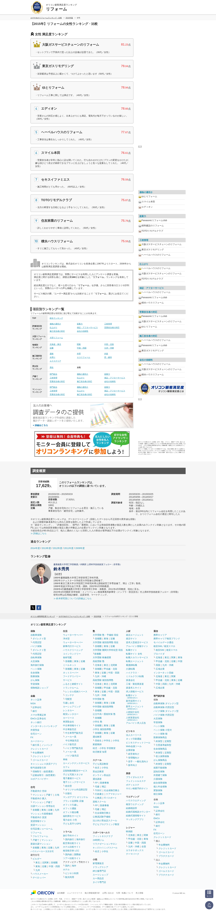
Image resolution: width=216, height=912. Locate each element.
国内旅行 (69, 839)
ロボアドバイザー (39, 779)
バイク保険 (36, 646)
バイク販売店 (69, 744)
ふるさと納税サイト (73, 684)
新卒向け (132, 765)
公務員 (98, 798)
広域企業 (160, 669)
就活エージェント (135, 635)
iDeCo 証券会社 (38, 718)
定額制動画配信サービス (75, 770)
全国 (143, 846)
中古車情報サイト (72, 725)
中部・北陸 (109, 344)
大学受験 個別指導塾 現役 (105, 642)
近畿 (51, 348)
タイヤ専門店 (99, 882)
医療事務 (104, 782)
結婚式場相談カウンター (138, 811)
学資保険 (35, 684)
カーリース (68, 718)
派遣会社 (130, 680)
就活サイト (131, 638)
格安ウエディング (135, 804)
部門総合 (53, 374)
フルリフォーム (40, 836)
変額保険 (157, 790)
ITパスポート (110, 798)
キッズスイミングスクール (105, 847)
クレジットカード (39, 749)
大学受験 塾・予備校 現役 (105, 635)
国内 (67, 865)
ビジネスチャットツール (138, 742)
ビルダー (37, 858)
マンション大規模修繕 (42, 813)
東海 (43, 810)
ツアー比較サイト (72, 858)
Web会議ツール (134, 746)
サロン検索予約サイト (137, 788)
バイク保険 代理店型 (163, 715)
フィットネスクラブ (103, 836)
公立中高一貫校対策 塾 (104, 714)
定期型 (168, 741)
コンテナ (69, 695)
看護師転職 (131, 665)
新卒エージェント (135, 707)
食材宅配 (67, 657)
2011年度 (68, 548)
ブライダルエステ (135, 777)
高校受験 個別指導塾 (103, 680)
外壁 (79, 354)
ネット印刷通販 (133, 739)
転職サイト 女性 (134, 654)
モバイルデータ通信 (163, 642)
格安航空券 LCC (71, 850)
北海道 (98, 665)
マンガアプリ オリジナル (75, 797)
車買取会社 (68, 721)
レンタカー (68, 710)
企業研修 (130, 750)
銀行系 (36, 745)
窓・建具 (108, 357)
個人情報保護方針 (92, 893)
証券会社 (37, 707)
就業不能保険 (160, 767)
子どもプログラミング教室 (106, 824)
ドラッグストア (100, 867)
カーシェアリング (72, 706)
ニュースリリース (74, 893)
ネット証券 (36, 699)
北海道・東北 (55, 344)
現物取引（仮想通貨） (44, 771)
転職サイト (131, 650)
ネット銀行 (36, 722)
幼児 (97, 767)
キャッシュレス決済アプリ (44, 764)
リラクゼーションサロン (105, 844)
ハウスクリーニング (73, 650)
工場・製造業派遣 (135, 684)
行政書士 (99, 794)
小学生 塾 (97, 721)
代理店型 (37, 642)
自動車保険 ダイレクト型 (165, 703)
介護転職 (130, 669)
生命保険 (35, 672)
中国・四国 (81, 348)
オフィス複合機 (70, 812)
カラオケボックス (135, 850)
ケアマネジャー (114, 794)
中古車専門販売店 (74, 733)
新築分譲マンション (40, 844)
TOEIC (98, 790)
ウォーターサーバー (73, 635)
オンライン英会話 (101, 775)
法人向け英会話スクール (105, 820)
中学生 (107, 740)
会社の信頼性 (82, 331)
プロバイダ (159, 654)
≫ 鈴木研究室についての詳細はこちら (72, 598)
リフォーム (36, 832)
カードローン (37, 741)
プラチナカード (166, 856)
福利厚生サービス (72, 816)
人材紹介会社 (132, 713)
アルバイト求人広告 (136, 723)
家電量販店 (98, 863)
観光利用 (69, 877)
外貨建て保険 (160, 775)
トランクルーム (70, 687)
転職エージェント (135, 661)
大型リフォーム (56, 338)
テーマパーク (132, 854)
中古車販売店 (69, 729)
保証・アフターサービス (87, 327)
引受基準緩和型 (163, 745)
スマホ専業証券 (38, 715)
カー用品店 (98, 878)
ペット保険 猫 (160, 733)
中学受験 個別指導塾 (103, 706)
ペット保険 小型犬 (162, 730)
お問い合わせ (108, 893)
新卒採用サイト (133, 702)
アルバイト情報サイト (137, 646)
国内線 (68, 854)
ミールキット (69, 665)
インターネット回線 (163, 672)
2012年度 (57, 548)
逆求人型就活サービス (137, 642)
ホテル (66, 869)
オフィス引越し (70, 805)
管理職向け (133, 757)
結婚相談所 (131, 808)
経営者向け (133, 754)
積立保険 (157, 794)
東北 (37, 862)
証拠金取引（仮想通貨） (45, 775)
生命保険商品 (160, 749)
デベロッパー (39, 877)
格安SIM (160, 650)
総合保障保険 (160, 782)
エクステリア (55, 361)
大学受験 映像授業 (102, 657)
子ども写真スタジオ (73, 774)
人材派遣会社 (132, 718)
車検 (65, 759)
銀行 (35, 711)
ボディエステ (132, 785)
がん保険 (35, 680)
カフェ (66, 767)
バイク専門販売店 (74, 748)
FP (96, 782)
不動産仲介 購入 (39, 798)
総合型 (68, 786)
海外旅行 (80, 839)
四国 (158, 665)
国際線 (77, 854)
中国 (180, 661)
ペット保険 (36, 669)
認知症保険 (159, 771)
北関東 (45, 862)
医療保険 (35, 676)
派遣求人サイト (133, 687)
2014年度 (35, 548)
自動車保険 (36, 635)
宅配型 (68, 699)
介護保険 (157, 779)
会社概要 (61, 893)
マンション (38, 795)
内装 (106, 354)
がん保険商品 (160, 760)
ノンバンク (47, 745)
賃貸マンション (38, 825)
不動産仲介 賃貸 (39, 817)
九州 (57, 810)
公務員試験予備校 (101, 816)
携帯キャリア (160, 635)
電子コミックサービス (74, 782)
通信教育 (97, 736)
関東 (79, 344)
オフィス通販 (69, 808)
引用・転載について (124, 893)
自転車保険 (36, 657)
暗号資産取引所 (38, 767)
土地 (57, 795)
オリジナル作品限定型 (76, 789)
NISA (33, 703)
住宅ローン (36, 733)
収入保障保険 (162, 756)
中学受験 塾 (98, 699)
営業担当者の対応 (111, 327)
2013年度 (46, 548)
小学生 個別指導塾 (102, 729)
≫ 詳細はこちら (39, 533)
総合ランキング (56, 318)
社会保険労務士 (111, 790)
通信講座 (97, 779)
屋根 (51, 354)
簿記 (104, 786)
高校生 (98, 740)
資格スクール (99, 801)
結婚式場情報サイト (136, 815)
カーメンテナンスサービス (76, 763)
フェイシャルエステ (136, 781)
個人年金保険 (160, 786)
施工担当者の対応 (57, 331)
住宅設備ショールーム (42, 828)
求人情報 (139, 893)
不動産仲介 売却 (39, 791)
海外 (74, 865)
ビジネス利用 (71, 873)
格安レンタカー (70, 714)
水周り (52, 357)
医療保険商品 (160, 737)
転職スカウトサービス (137, 657)
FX (32, 737)
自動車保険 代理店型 (163, 707)
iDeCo (156, 818)
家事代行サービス (72, 646)
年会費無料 (38, 752)
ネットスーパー (70, 672)
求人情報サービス (135, 691)
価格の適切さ (55, 324)
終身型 (159, 741)
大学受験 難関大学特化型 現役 (108, 650)
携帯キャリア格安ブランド (166, 638)
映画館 (129, 831)
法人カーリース (133, 735)
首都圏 (36, 810)
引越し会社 (68, 703)
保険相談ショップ (39, 687)
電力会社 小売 (70, 820)
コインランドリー (72, 654)
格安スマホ (171, 650)
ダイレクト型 (39, 638)
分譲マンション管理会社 (43, 806)
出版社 (68, 793)
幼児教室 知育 (100, 752)
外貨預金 (35, 730)
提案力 (80, 324)
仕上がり (53, 327)
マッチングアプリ (135, 819)
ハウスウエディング (136, 800)
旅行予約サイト (70, 835)
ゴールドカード (40, 760)
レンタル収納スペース (76, 691)
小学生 (116, 740)
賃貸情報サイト (38, 821)
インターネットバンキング (44, 726)
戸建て (49, 795)
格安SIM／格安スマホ (164, 646)
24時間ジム (98, 840)
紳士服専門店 (99, 871)
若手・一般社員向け (138, 761)
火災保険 (35, 661)
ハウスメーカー (40, 874)
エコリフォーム (83, 357)
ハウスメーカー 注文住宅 (42, 851)
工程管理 (108, 324)
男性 (51, 367)
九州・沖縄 (109, 348)
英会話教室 (98, 771)
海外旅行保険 (37, 665)
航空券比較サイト (72, 843)
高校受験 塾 (98, 661)
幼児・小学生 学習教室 (104, 748)
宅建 (97, 786)
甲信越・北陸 (110, 669)
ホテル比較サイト (72, 847)
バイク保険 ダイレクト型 (165, 711)
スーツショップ (100, 874)
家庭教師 (97, 744)
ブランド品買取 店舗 (73, 801)
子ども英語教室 (100, 764)
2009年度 (80, 548)
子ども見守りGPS (72, 823)
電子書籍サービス (72, 778)
